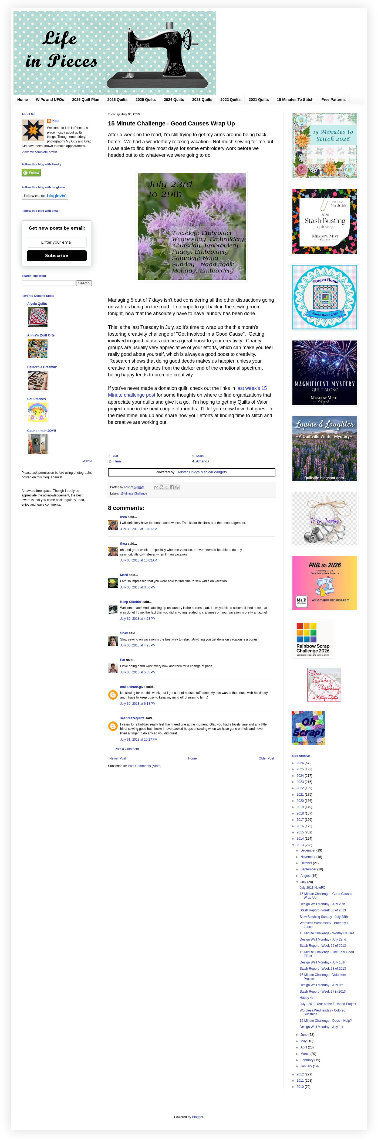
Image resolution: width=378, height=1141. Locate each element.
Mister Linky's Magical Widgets (202, 472)
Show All (87, 460)
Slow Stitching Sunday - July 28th (324, 917)
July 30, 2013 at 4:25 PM (138, 645)
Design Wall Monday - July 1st (321, 1027)
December (308, 850)
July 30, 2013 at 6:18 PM (138, 704)
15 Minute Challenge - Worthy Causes (327, 933)
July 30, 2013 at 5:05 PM (138, 672)
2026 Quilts (117, 99)
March (305, 1054)
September (309, 869)
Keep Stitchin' (131, 602)
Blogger (197, 1117)
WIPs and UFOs (50, 99)
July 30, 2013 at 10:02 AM (138, 560)
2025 (301, 769)
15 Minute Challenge (133, 493)
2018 (301, 813)
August (306, 876)
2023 (301, 782)
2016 (301, 826)
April (304, 1047)
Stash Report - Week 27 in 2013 (323, 991)
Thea (117, 461)
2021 (301, 794)
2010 (301, 1087)
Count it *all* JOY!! (41, 431)
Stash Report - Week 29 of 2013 (323, 946)
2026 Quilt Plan (85, 99)
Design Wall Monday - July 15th (322, 962)
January (307, 1066)
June (304, 1035)
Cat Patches (36, 399)
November (308, 857)
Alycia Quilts (37, 304)
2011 (301, 1080)
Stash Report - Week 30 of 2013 (323, 910)
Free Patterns (334, 99)
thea (123, 517)
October (307, 863)
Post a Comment (127, 749)
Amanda (202, 461)
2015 (301, 832)
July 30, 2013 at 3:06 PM (138, 587)
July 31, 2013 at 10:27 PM (138, 739)
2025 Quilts (146, 99)
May (304, 1041)
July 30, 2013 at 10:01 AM (138, 529)
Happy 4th (307, 998)
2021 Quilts (259, 99)
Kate (55, 121)
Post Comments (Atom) (144, 766)
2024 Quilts (174, 99)
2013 (301, 845)
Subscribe (56, 255)
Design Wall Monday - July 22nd (323, 939)
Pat (115, 456)
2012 (301, 1074)
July (304, 882)
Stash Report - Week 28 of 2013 (323, 968)
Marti (200, 456)
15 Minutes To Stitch (295, 99)
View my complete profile (40, 152)
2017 (301, 820)
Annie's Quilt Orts (41, 335)
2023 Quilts (202, 99)
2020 (301, 801)
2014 (301, 838)
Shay (124, 633)
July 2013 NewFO (312, 888)
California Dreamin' (42, 367)
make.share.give (132, 687)
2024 (301, 776)
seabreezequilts (132, 718)
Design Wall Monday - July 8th (321, 985)
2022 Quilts (230, 99)
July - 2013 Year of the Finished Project (328, 1004)
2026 (301, 763)
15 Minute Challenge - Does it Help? (326, 1021)
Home (22, 99)
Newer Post (117, 758)
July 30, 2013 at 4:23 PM (138, 619)
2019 (301, 807)
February (307, 1060)
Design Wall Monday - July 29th (322, 904)
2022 (301, 788)
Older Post (266, 758)
